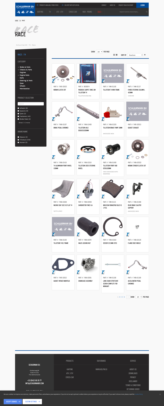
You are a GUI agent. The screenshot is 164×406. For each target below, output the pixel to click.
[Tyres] (32, 94)
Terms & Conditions (133, 385)
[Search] (31, 114)
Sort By (122, 66)
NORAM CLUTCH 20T (63, 100)
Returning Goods (133, 389)
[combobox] (133, 24)
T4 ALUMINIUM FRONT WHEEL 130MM (60, 181)
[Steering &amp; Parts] (31, 91)
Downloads (133, 373)
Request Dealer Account (128, 5)
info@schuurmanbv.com (34, 383)
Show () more (24, 133)
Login (141, 10)
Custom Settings (41, 402)
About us (107, 5)
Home (17, 31)
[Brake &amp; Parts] (31, 78)
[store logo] (23, 9)
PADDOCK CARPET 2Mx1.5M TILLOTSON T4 (88, 103)
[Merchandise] (32, 99)
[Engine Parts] (31, 86)
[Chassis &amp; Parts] (31, 80)
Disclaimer (133, 381)
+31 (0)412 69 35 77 (34, 380)
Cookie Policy (139, 394)
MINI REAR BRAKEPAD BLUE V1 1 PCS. (112, 222)
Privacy (133, 377)
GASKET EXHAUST (136, 141)
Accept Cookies (14, 402)
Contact (96, 5)
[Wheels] (32, 97)
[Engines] (32, 83)
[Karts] (32, 88)
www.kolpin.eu (101, 369)
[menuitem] (39, 17)
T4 (23, 31)
